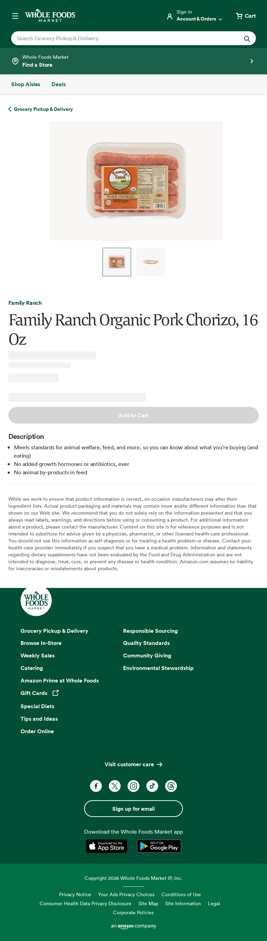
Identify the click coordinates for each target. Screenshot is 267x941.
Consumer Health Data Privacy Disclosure (85, 903)
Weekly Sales (38, 655)
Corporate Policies (133, 912)
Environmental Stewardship (158, 668)
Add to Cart (133, 415)
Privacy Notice (75, 894)
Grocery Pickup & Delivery (54, 631)
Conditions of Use (181, 894)
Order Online (37, 731)
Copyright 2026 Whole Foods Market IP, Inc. (133, 878)
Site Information (183, 903)
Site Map (148, 903)
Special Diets (37, 706)
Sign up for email (133, 808)
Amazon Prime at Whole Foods (60, 680)
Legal (214, 903)
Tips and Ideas (39, 718)
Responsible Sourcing (150, 631)
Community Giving (147, 655)
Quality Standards (146, 643)
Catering (32, 668)
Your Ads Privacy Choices (126, 894)
